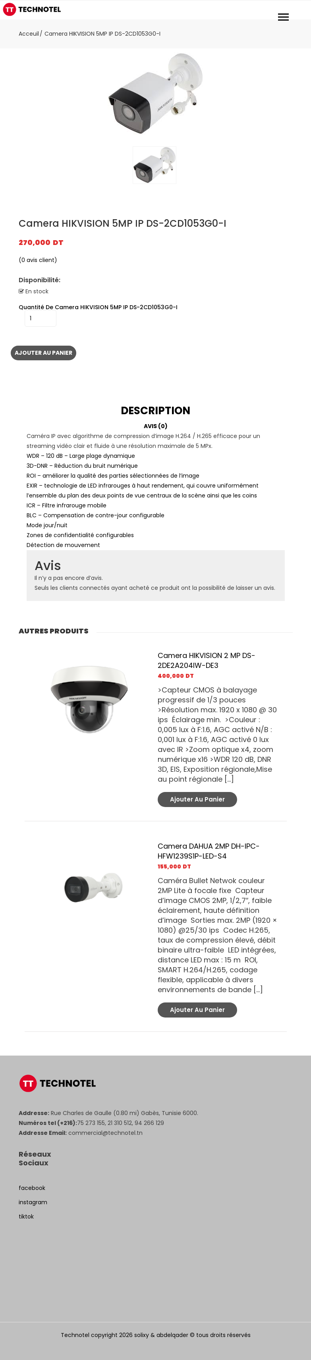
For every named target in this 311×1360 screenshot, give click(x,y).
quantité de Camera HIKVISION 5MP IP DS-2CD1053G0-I (98, 307)
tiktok (26, 1216)
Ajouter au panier (43, 353)
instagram (33, 1202)
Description (155, 411)
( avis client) (38, 260)
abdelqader (172, 1335)
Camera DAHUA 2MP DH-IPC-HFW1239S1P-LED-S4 (209, 851)
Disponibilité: (39, 280)
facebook (32, 1188)
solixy (141, 1335)
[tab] (156, 411)
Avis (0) (156, 426)
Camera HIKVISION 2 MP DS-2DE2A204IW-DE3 (206, 660)
